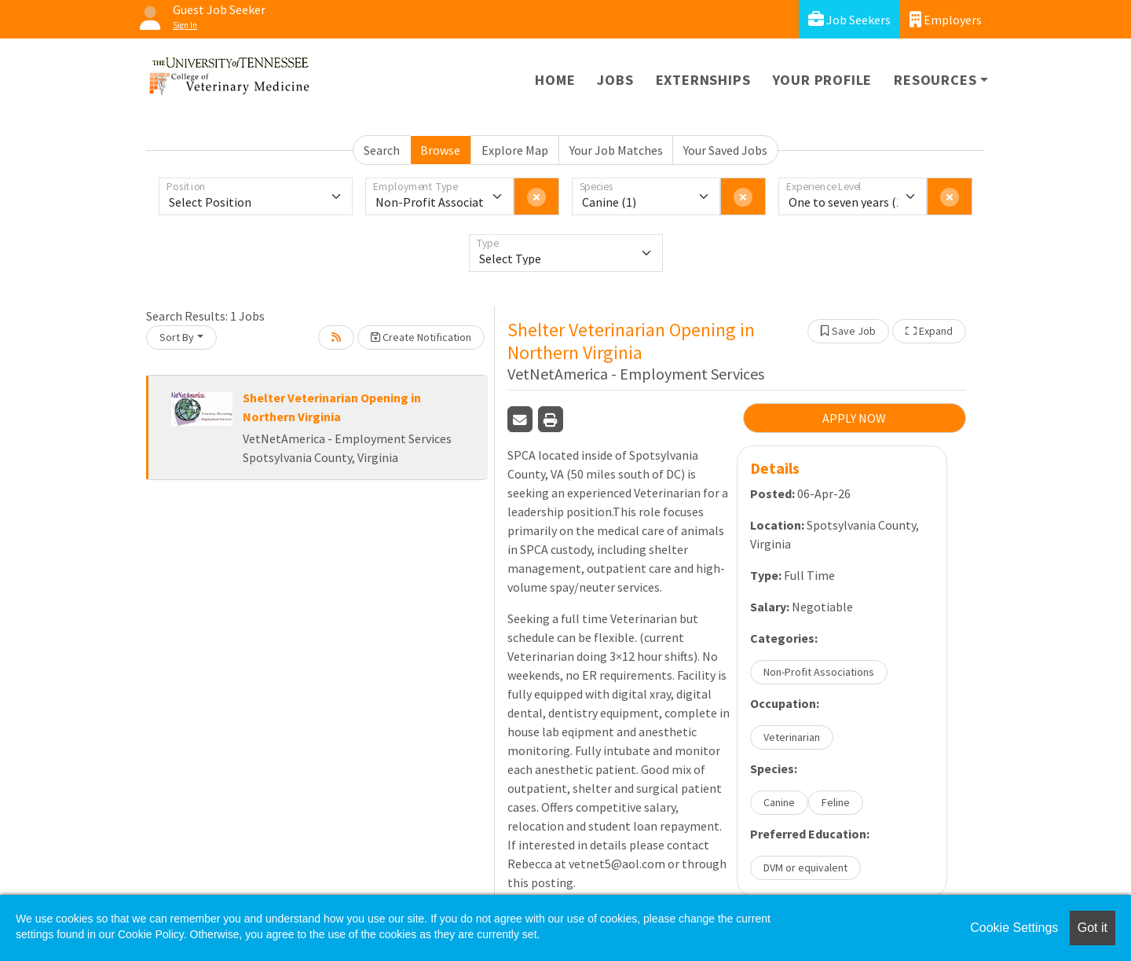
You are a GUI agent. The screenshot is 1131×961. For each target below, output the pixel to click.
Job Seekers (849, 19)
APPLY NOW (854, 418)
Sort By (176, 337)
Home (555, 80)
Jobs (615, 80)
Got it (1092, 927)
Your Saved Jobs (725, 150)
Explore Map (514, 150)
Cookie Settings (1014, 927)
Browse (440, 150)
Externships (703, 80)
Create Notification (421, 337)
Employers (946, 19)
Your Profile (823, 80)
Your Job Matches (616, 150)
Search (382, 150)
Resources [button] (935, 80)
